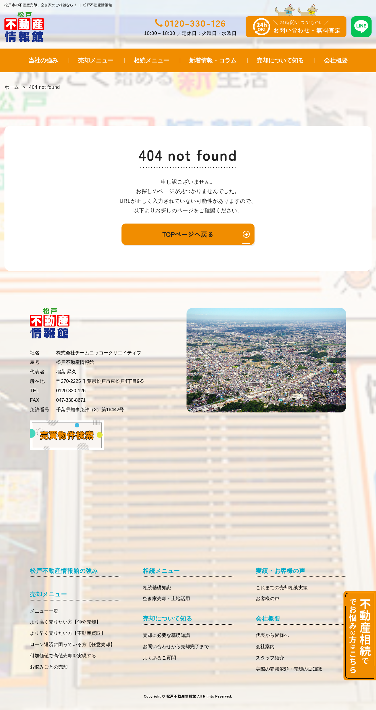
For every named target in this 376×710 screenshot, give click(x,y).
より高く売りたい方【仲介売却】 (65, 621)
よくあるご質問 (159, 657)
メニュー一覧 (44, 610)
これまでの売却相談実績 (282, 587)
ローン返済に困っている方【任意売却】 (72, 644)
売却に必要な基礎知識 (166, 635)
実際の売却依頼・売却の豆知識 (289, 669)
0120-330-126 (195, 23)
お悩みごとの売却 (49, 666)
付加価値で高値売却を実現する (63, 655)
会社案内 (265, 646)
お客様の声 (267, 598)
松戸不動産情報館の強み (64, 571)
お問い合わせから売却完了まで (176, 646)
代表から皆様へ (272, 635)
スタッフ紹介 (270, 657)
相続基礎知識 (157, 587)
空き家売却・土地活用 (166, 598)
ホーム (11, 87)
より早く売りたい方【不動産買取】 (68, 633)
